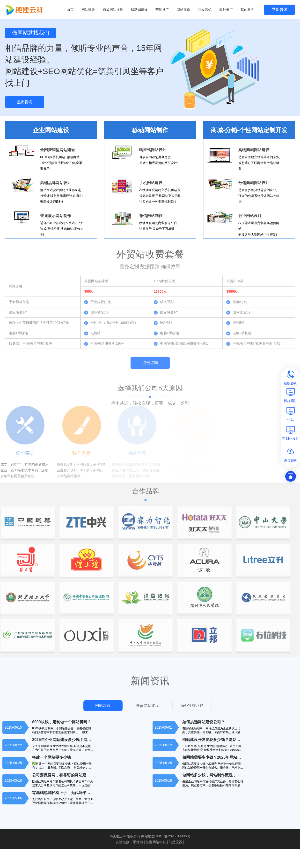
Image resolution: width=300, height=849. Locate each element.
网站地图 (148, 836)
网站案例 (183, 10)
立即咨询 (279, 10)
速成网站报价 (113, 10)
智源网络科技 (156, 842)
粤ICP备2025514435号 (173, 836)
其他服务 (247, 10)
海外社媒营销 (192, 705)
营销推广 (162, 10)
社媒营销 (205, 10)
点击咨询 (24, 102)
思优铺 (138, 842)
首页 (70, 10)
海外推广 (226, 10)
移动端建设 (139, 10)
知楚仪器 (175, 842)
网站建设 (88, 10)
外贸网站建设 (147, 705)
